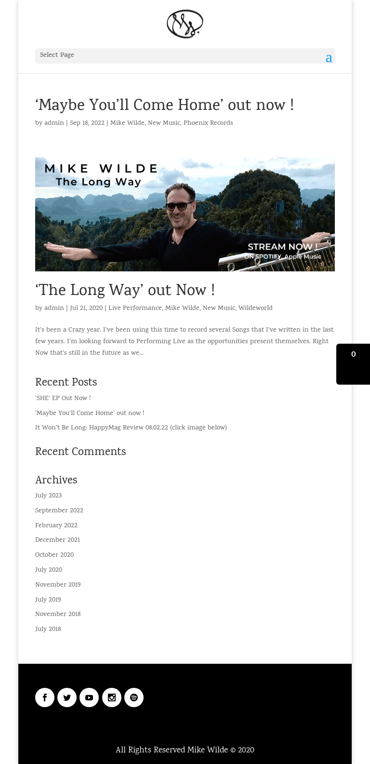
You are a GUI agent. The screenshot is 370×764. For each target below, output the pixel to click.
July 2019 (48, 600)
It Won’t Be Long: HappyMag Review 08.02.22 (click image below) (131, 428)
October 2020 (54, 555)
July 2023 (48, 496)
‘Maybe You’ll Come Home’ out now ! (164, 107)
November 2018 (57, 615)
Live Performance (135, 309)
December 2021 (57, 541)
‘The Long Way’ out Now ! (125, 292)
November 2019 (57, 585)
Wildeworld (255, 309)
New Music (164, 124)
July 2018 (48, 630)
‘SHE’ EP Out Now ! (63, 399)
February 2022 (56, 526)
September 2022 (59, 511)
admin (54, 124)
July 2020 (48, 570)
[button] (353, 364)
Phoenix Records (208, 124)
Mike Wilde (127, 124)
